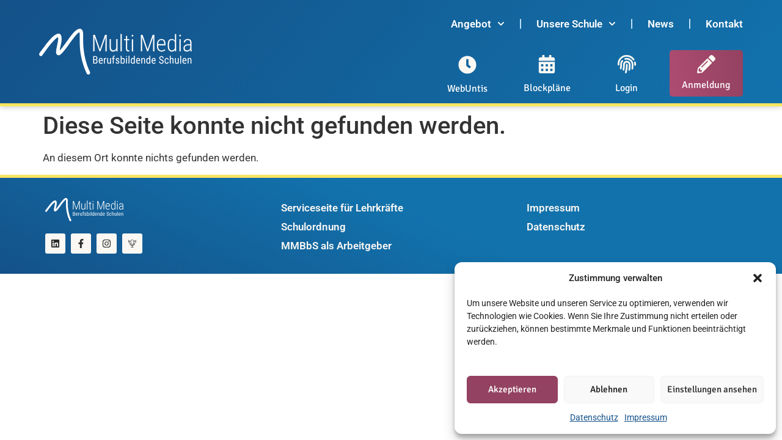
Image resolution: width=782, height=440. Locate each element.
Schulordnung (313, 227)
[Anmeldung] (706, 64)
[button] (757, 278)
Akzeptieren (512, 389)
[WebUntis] (467, 65)
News (661, 24)
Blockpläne (547, 88)
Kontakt (724, 24)
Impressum (645, 417)
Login (626, 88)
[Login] (627, 64)
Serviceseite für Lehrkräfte (342, 208)
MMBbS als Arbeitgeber (336, 246)
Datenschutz (594, 417)
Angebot (478, 24)
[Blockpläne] (547, 64)
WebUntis (467, 88)
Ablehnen (608, 389)
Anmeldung (706, 85)
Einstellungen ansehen (712, 389)
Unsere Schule (576, 24)
